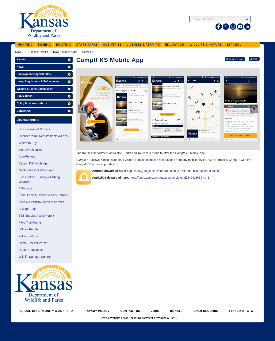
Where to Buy (28, 143)
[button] (44, 60)
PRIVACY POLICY (97, 310)
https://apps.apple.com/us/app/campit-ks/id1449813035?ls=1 (169, 177)
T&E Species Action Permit (36, 215)
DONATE (176, 310)
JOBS (155, 310)
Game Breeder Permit (33, 243)
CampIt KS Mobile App (34, 163)
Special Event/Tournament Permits (41, 202)
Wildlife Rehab (28, 229)
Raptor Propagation (31, 249)
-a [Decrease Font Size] (251, 310)
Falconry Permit (29, 236)
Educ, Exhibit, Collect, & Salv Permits (43, 195)
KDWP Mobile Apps (65, 51)
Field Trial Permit (30, 222)
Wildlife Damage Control (35, 256)
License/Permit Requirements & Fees (43, 136)
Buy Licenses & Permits (34, 129)
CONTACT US (130, 310)
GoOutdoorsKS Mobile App (36, 170)
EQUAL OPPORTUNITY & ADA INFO (46, 310)
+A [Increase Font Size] (247, 310)
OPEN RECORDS (206, 310)
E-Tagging (25, 188)
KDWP (19, 51)
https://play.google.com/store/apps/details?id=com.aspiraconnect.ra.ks (173, 171)
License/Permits (38, 51)
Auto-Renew (27, 156)
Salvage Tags (28, 209)
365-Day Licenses (30, 149)
